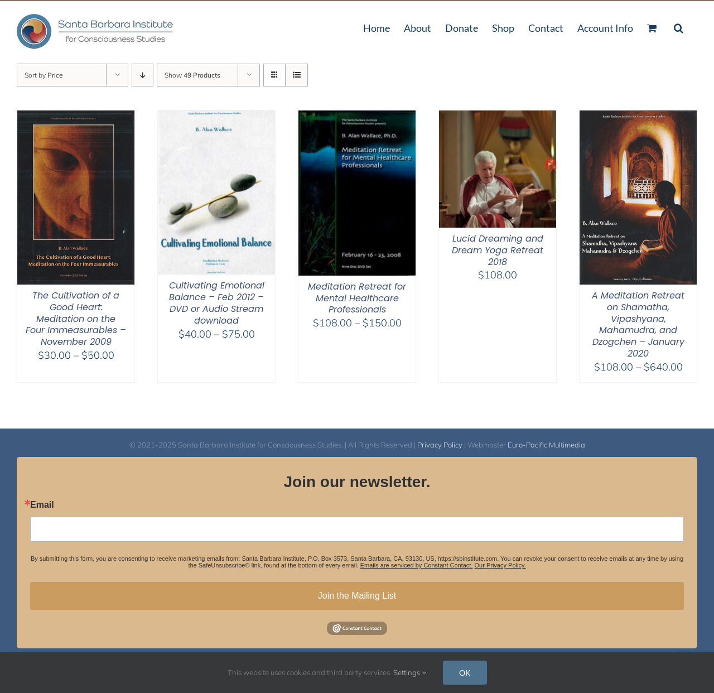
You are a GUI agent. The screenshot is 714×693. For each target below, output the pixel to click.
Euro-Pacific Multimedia (546, 444)
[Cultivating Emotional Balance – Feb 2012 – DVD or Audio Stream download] (216, 117)
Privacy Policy (439, 444)
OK (465, 672)
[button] (678, 27)
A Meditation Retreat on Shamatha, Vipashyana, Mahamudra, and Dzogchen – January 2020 (638, 324)
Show (192, 75)
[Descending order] (142, 75)
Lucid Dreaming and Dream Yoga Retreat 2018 (497, 250)
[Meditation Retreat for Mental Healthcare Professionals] (357, 117)
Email (42, 505)
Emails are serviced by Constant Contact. (416, 565)
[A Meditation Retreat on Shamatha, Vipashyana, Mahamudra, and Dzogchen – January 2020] (638, 117)
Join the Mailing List (357, 595)
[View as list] (296, 75)
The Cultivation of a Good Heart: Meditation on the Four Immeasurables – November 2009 (76, 318)
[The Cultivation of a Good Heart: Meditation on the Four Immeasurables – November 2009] (75, 117)
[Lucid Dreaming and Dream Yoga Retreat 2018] (497, 117)
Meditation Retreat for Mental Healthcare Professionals (357, 298)
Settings (409, 672)
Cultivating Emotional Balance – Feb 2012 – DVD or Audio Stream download (216, 302)
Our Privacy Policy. (500, 565)
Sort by (44, 75)
